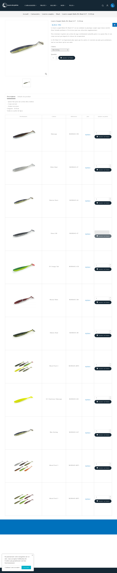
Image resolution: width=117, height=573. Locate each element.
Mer (63, 5)
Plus (71, 5)
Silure (53, 5)
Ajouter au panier (66, 58)
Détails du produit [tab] (24, 96)
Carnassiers (31, 5)
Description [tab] (11, 96)
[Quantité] (53, 58)
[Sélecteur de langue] (114, 25)
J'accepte (26, 567)
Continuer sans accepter (12, 567)
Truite (43, 5)
